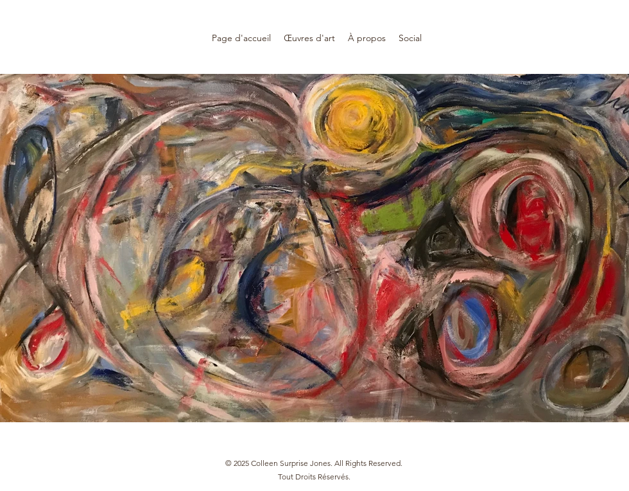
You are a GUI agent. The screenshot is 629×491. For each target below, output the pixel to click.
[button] (309, 38)
